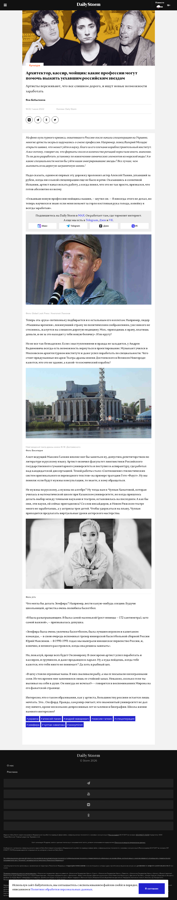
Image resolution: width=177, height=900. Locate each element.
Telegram (92, 220)
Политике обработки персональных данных (61, 889)
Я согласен (151, 888)
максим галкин (102, 719)
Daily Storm (88, 5)
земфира (33, 725)
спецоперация (124, 719)
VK (111, 220)
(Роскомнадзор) (113, 835)
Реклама (12, 771)
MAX (81, 215)
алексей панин (51, 719)
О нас (10, 765)
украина (32, 719)
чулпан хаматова (53, 725)
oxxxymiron (75, 725)
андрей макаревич (76, 719)
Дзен (102, 220)
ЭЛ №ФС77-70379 (142, 835)
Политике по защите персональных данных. (130, 842)
